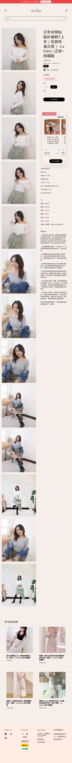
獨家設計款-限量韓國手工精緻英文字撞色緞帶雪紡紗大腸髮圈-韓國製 (51, 140)
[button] (5, 10)
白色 (53, 87)
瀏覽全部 (61, 117)
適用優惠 (46, 75)
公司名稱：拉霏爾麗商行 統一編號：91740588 (43, 735)
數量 (44, 91)
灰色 (46, 87)
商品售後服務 (41, 742)
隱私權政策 (40, 739)
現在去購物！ (45, 2)
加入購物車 (54, 99)
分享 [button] (46, 105)
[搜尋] (64, 18)
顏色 (44, 83)
